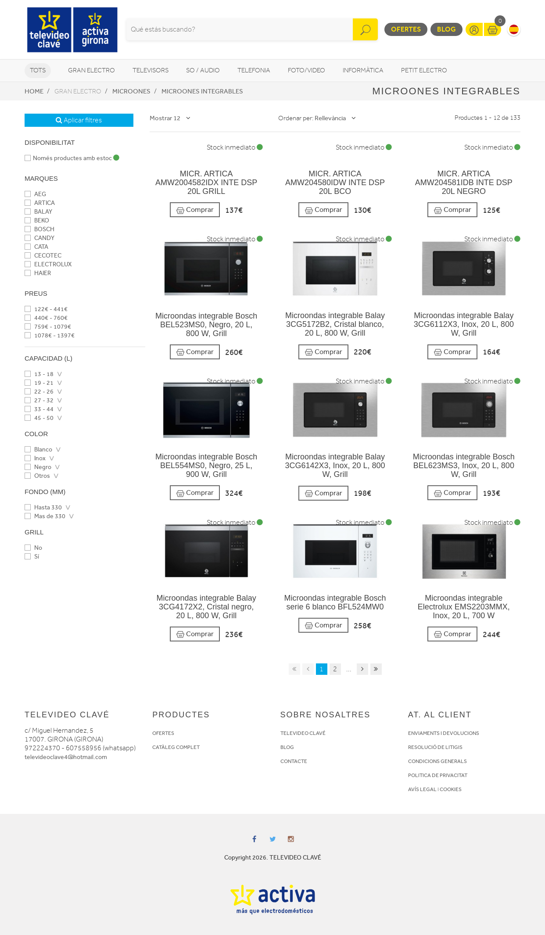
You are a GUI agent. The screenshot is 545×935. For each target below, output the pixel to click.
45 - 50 (39, 418)
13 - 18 (39, 374)
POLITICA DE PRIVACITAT (437, 775)
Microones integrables (202, 91)
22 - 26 (39, 391)
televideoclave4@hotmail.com (66, 757)
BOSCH (39, 229)
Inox (35, 458)
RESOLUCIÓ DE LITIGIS (435, 747)
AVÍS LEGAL (422, 789)
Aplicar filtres (79, 120)
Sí (32, 556)
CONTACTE (293, 761)
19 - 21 (39, 383)
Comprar (195, 210)
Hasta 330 (43, 507)
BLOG (287, 747)
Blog (446, 29)
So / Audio (203, 70)
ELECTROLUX (48, 264)
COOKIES (451, 789)
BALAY (38, 211)
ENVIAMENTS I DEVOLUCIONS (443, 733)
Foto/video (306, 70)
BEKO (37, 220)
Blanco (38, 449)
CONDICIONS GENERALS (437, 761)
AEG (35, 194)
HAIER (38, 273)
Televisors (151, 70)
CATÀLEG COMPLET (176, 747)
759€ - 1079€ (48, 326)
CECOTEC (43, 255)
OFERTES (163, 733)
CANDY (39, 238)
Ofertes (406, 29)
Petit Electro (424, 70)
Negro (38, 467)
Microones (131, 91)
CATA (36, 247)
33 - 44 (39, 409)
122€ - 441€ (46, 309)
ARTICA (40, 203)
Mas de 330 (45, 516)
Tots (38, 70)
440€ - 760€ (46, 318)
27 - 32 (39, 400)
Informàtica (363, 70)
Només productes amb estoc (72, 158)
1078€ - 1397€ (50, 335)
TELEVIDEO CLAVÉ (303, 733)
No (33, 548)
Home (34, 91)
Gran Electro (91, 70)
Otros (37, 476)
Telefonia (253, 70)
